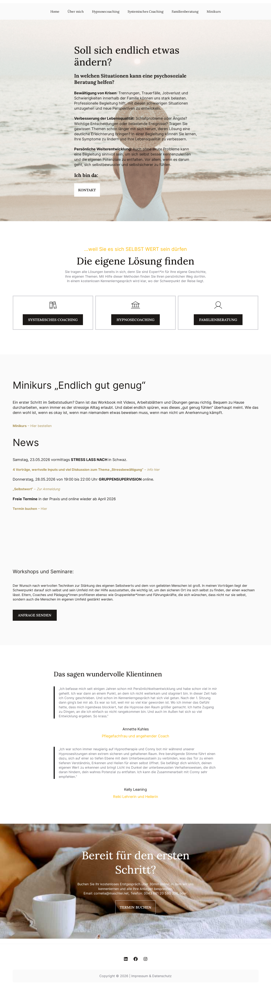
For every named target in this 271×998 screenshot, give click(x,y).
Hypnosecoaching (135, 319)
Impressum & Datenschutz (151, 976)
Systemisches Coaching (53, 319)
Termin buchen (135, 907)
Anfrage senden (34, 615)
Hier (44, 509)
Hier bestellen (41, 426)
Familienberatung (218, 319)
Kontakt (87, 190)
